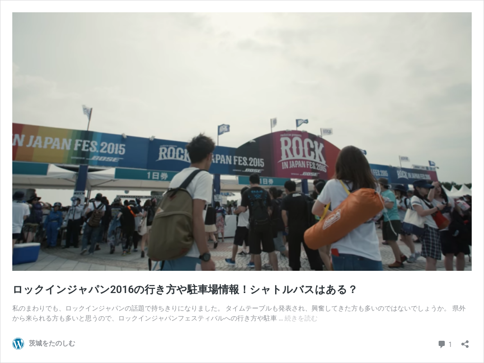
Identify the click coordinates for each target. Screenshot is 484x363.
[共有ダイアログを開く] (465, 341)
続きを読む (301, 318)
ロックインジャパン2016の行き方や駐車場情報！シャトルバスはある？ (185, 289)
